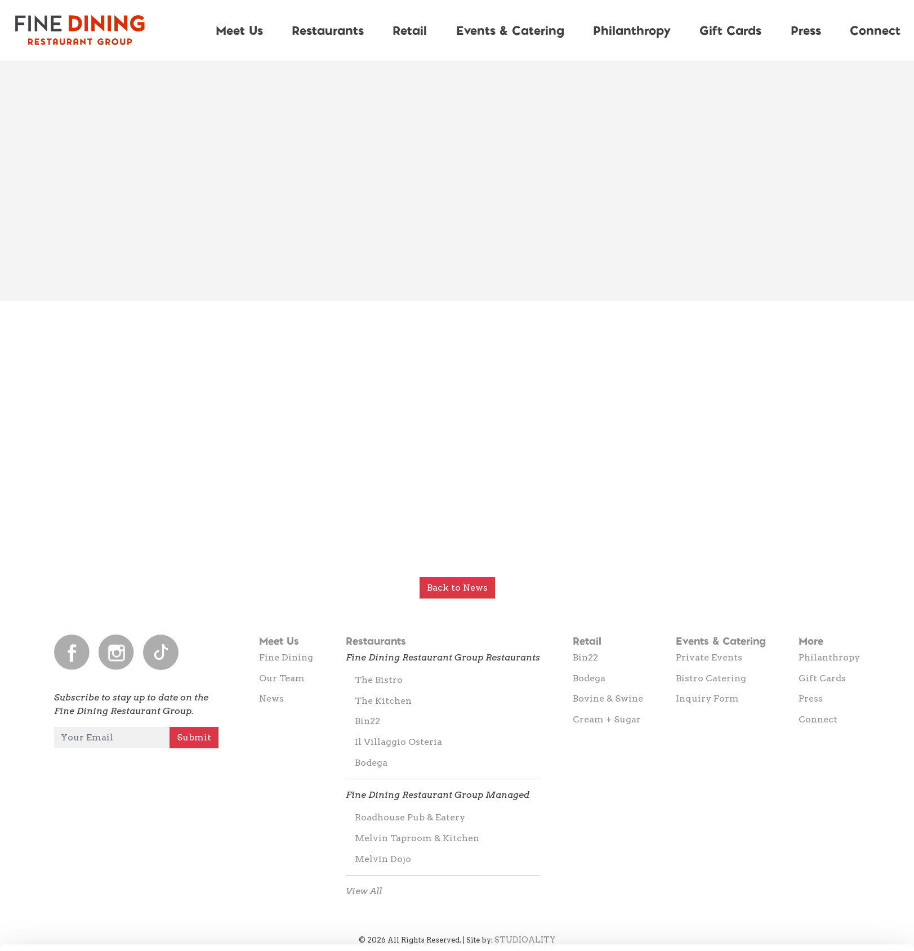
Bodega (371, 762)
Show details (591, 922)
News (271, 698)
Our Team (282, 678)
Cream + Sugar (607, 719)
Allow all (820, 847)
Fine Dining (286, 657)
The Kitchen (383, 700)
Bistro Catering (711, 678)
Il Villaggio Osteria (398, 741)
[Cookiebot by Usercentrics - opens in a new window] (73, 929)
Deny (820, 921)
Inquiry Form (707, 698)
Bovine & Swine (608, 698)
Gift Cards (730, 29)
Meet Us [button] (239, 29)
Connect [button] (875, 29)
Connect (818, 719)
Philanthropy (632, 29)
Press (806, 29)
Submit (194, 737)
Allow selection (819, 884)
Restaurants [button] (328, 29)
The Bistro (379, 680)
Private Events (709, 657)
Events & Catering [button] (510, 29)
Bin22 (367, 721)
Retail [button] (410, 29)
